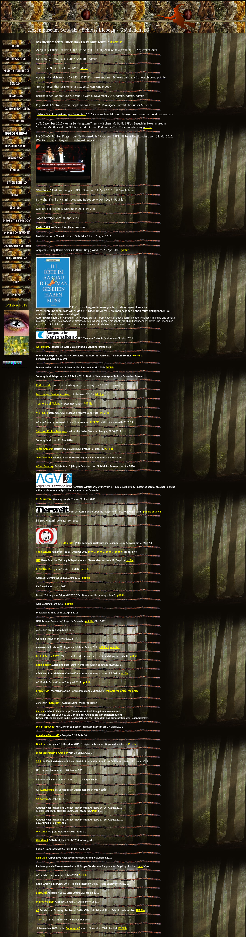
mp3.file (110, 690)
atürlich (55, 702)
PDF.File (108, 448)
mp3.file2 (121, 690)
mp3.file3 (133, 690)
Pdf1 (94, 810)
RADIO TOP (42, 690)
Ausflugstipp (47, 789)
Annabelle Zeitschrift (47, 735)
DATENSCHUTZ (16, 305)
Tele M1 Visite (65, 543)
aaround (41, 893)
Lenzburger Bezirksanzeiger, (53, 394)
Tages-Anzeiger (44, 448)
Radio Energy (43, 664)
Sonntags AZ (73, 928)
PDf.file (132, 744)
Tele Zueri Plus (44, 457)
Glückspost (42, 744)
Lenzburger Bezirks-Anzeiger (52, 752)
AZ (37, 910)
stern (40, 919)
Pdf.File (110, 367)
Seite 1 (92, 551)
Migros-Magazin (45, 901)
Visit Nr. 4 (42, 413)
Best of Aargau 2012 (47, 656)
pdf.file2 (156, 511)
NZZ (38, 560)
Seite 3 (110, 551)
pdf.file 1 (104, 647)
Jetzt (140, 866)
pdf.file (125, 249)
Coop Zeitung (43, 551)
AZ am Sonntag (44, 466)
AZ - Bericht (42, 346)
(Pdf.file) (95, 422)
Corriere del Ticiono (48, 403)
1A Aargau (42, 799)
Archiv (116, 42)
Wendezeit (42, 840)
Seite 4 (118, 551)
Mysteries (41, 831)
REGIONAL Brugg (45, 569)
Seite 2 (101, 551)
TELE (38, 761)
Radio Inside (43, 385)
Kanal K (40, 711)
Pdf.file (88, 403)
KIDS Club (41, 857)
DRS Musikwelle (45, 726)
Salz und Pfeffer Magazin (51, 431)
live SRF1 (137, 355)
